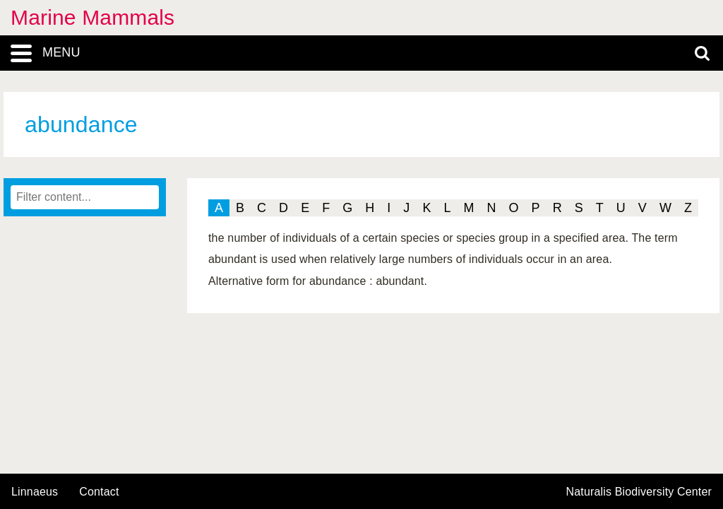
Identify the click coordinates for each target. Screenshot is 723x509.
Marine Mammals (92, 17)
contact (99, 492)
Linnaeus (34, 492)
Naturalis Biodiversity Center (639, 492)
